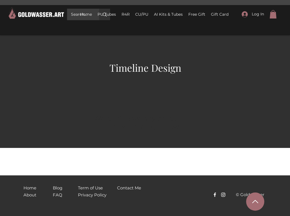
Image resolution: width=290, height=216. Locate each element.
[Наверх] (255, 201)
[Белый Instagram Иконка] (223, 195)
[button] (141, 14)
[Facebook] (215, 195)
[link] (273, 14)
